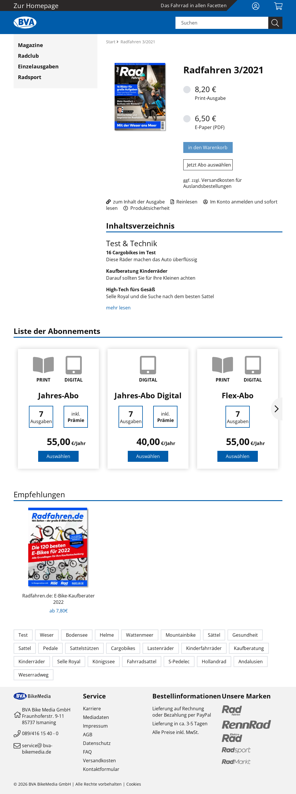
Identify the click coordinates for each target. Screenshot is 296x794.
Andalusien (250, 661)
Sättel (214, 635)
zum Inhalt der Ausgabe (135, 202)
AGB (87, 734)
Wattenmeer (139, 635)
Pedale (50, 648)
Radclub (28, 55)
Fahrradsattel (141, 661)
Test (23, 635)
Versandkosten (99, 760)
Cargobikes (123, 648)
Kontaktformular (101, 769)
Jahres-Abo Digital (148, 395)
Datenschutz (97, 743)
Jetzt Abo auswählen (209, 165)
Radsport (29, 77)
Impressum (95, 726)
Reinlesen (184, 202)
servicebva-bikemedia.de (37, 748)
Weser (47, 635)
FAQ (87, 752)
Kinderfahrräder (204, 648)
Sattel (24, 648)
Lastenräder (160, 648)
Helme (107, 635)
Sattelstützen (84, 648)
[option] (58, 408)
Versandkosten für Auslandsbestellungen (212, 183)
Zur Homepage (36, 5)
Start (111, 41)
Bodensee (77, 635)
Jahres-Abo (58, 395)
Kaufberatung (249, 648)
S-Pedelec (179, 661)
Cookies (133, 784)
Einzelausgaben (38, 66)
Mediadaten (96, 717)
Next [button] (276, 409)
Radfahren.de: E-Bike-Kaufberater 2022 (58, 599)
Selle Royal (68, 661)
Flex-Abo (238, 395)
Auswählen (58, 456)
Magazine (30, 45)
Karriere (92, 708)
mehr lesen (119, 307)
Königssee (103, 661)
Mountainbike (181, 635)
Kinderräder (31, 661)
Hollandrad (214, 661)
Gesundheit (245, 635)
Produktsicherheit (146, 208)
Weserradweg (33, 675)
